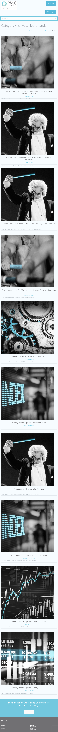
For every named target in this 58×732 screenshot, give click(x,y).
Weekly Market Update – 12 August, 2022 (29, 688)
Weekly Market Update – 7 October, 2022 (29, 422)
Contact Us (51, 3)
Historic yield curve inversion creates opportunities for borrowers (29, 158)
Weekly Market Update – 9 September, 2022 (29, 555)
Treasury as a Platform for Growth (29, 489)
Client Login (50, 12)
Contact (4, 720)
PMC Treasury (32, 31)
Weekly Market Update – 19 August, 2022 (29, 621)
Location (45, 31)
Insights (40, 31)
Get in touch (29, 712)
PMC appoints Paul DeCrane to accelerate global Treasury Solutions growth (29, 92)
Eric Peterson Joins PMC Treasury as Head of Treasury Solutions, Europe (29, 291)
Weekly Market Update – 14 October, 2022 (29, 356)
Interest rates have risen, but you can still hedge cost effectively (29, 224)
